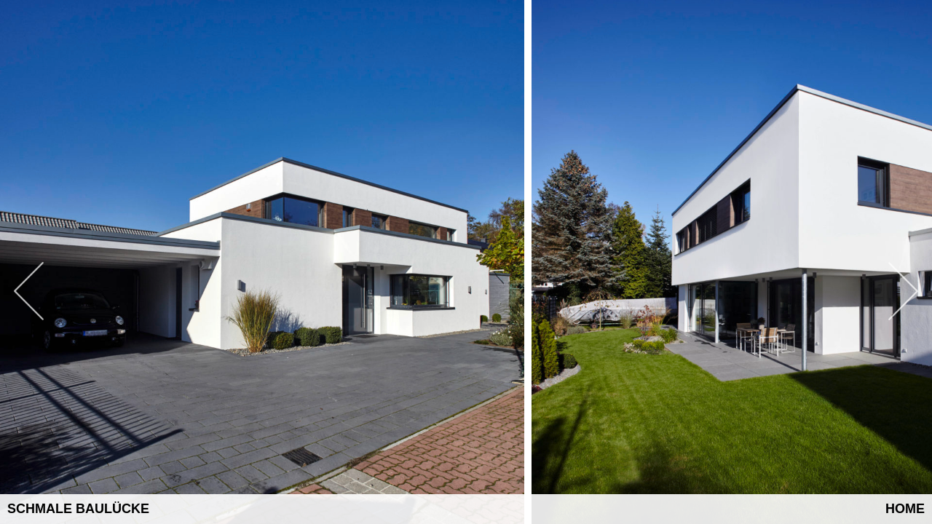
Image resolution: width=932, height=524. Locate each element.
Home (905, 508)
